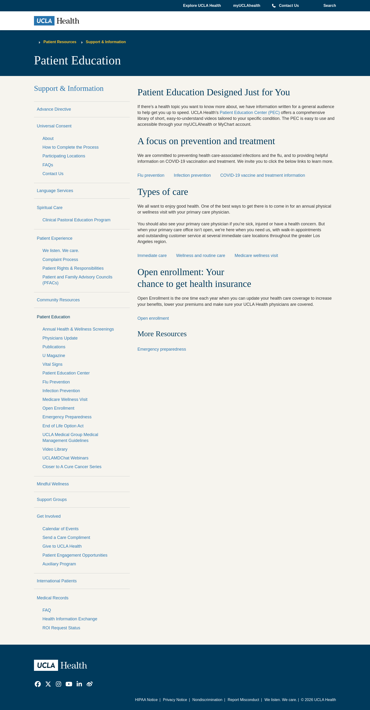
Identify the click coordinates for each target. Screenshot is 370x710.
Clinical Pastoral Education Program (76, 220)
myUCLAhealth (246, 6)
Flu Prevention (56, 382)
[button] (202, 5)
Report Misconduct (243, 700)
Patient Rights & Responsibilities (73, 268)
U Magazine (53, 355)
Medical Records (52, 598)
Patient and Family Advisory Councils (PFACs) (77, 280)
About (48, 138)
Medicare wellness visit (256, 255)
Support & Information (106, 42)
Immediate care (152, 255)
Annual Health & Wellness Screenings (78, 329)
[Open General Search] (329, 5)
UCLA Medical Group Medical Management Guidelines (70, 437)
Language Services (55, 190)
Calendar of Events (60, 528)
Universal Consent (54, 126)
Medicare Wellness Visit (64, 399)
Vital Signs (52, 364)
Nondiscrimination (207, 700)
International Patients (57, 581)
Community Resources (58, 300)
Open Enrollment (58, 408)
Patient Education (53, 317)
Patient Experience (54, 238)
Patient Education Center (66, 373)
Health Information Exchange (69, 619)
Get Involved (49, 516)
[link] (38, 684)
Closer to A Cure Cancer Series (71, 466)
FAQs (47, 165)
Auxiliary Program (59, 564)
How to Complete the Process (70, 147)
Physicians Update (60, 338)
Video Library (54, 449)
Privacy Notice (175, 700)
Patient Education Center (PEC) (250, 112)
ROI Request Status (61, 628)
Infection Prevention (61, 390)
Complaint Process (60, 259)
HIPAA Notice (146, 700)
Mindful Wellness (53, 484)
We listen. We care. (60, 250)
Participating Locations (63, 156)
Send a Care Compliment (66, 537)
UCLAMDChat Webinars (65, 458)
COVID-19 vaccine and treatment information (262, 175)
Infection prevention (192, 175)
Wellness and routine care (200, 255)
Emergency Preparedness (67, 417)
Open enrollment (153, 318)
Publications (53, 346)
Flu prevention (150, 175)
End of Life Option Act (63, 426)
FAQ (46, 610)
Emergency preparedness (161, 349)
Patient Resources (59, 42)
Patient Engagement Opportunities (74, 555)
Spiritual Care (50, 207)
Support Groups (52, 499)
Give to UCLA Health (62, 546)
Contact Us (289, 6)
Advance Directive (54, 109)
